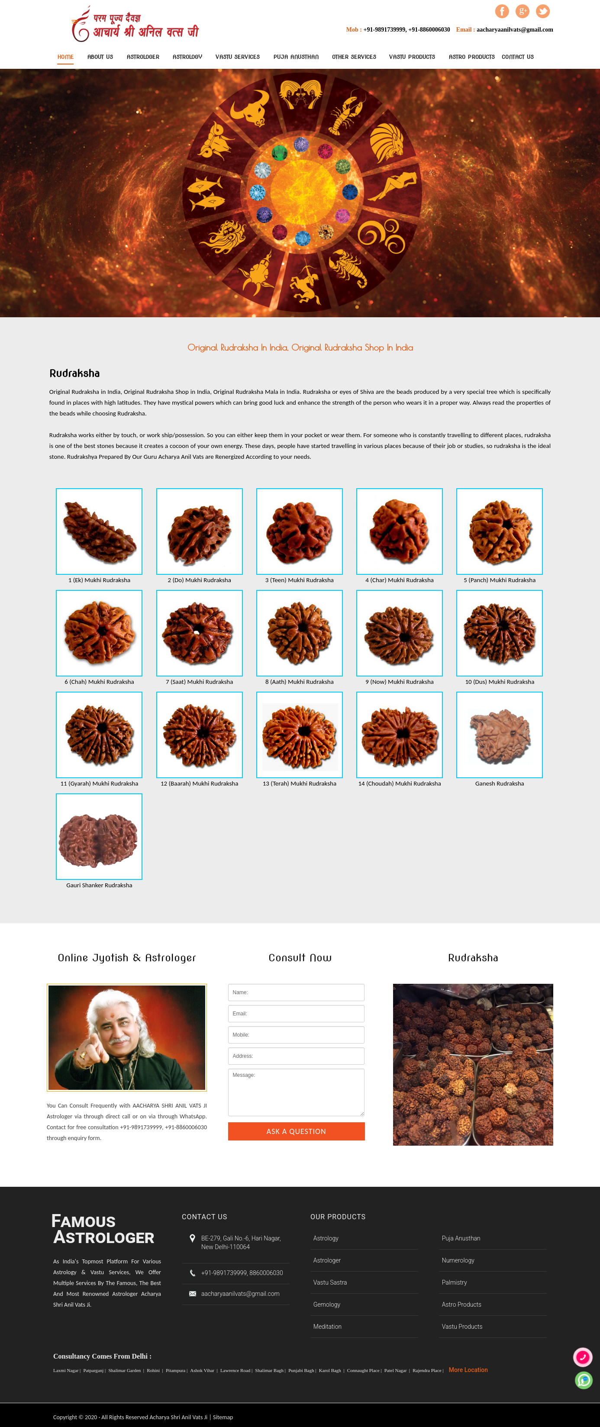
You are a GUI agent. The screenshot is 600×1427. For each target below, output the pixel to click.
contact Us (518, 57)
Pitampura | (177, 1370)
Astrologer (142, 57)
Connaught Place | (365, 1370)
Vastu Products (412, 57)
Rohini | (155, 1370)
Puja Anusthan (296, 57)
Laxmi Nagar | (67, 1370)
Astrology (187, 57)
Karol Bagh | (332, 1370)
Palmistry (454, 1282)
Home (65, 57)
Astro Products (471, 57)
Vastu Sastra (330, 1282)
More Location (468, 1369)
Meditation (327, 1326)
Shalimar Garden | (126, 1370)
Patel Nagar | (397, 1370)
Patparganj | (95, 1370)
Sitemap (223, 1417)
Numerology (458, 1260)
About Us (100, 57)
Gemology (326, 1304)
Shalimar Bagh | (271, 1370)
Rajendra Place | (429, 1370)
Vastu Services (238, 57)
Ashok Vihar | (204, 1370)
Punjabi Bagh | (302, 1370)
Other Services (354, 57)
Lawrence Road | (237, 1370)
